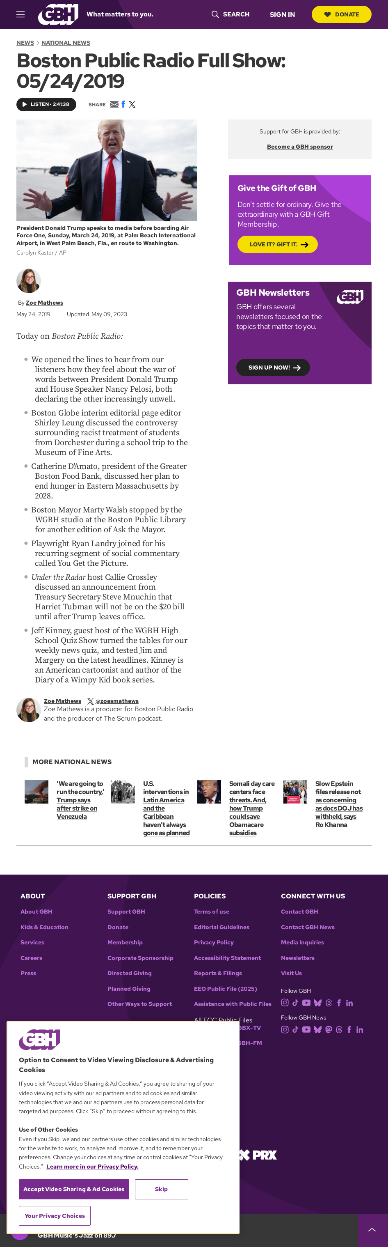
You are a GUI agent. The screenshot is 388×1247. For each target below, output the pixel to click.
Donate (341, 14)
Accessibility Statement (227, 958)
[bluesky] (319, 1002)
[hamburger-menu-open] (24, 14)
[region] (123, 1127)
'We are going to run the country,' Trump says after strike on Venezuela (80, 800)
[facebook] (341, 1002)
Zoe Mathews (44, 302)
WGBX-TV (246, 1027)
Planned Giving (129, 988)
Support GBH (126, 911)
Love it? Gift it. (274, 244)
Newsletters (298, 958)
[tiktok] (297, 1002)
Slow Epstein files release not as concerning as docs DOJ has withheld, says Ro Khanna (339, 804)
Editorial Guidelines (221, 927)
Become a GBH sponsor (300, 146)
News (25, 42)
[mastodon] (330, 1028)
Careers (31, 958)
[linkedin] (351, 1002)
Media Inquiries (302, 942)
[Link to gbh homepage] (58, 13)
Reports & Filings (218, 973)
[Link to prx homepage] (257, 1154)
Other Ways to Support (139, 1004)
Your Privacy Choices (55, 1215)
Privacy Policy (214, 942)
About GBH (36, 911)
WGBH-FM (246, 1043)
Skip (161, 1189)
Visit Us (291, 973)
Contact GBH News (308, 927)
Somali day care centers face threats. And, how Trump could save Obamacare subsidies (252, 808)
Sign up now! (269, 367)
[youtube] (308, 1002)
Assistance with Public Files (233, 1004)
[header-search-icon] (230, 14)
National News (65, 42)
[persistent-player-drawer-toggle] (373, 1230)
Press (28, 973)
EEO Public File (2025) (225, 988)
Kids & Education (44, 927)
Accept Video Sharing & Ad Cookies (74, 1189)
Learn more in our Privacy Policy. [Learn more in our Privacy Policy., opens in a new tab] (92, 1166)
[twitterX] (118, 701)
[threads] (330, 1002)
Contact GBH (299, 911)
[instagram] (286, 1002)
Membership (125, 942)
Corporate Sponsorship (140, 958)
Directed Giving (129, 973)
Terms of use (211, 911)
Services (32, 942)
